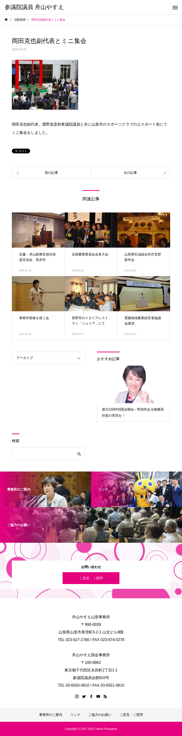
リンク (75, 715)
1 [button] (129, 397)
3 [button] (138, 397)
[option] (133, 393)
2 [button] (133, 397)
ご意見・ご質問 (91, 578)
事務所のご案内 (50, 715)
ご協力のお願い (100, 715)
